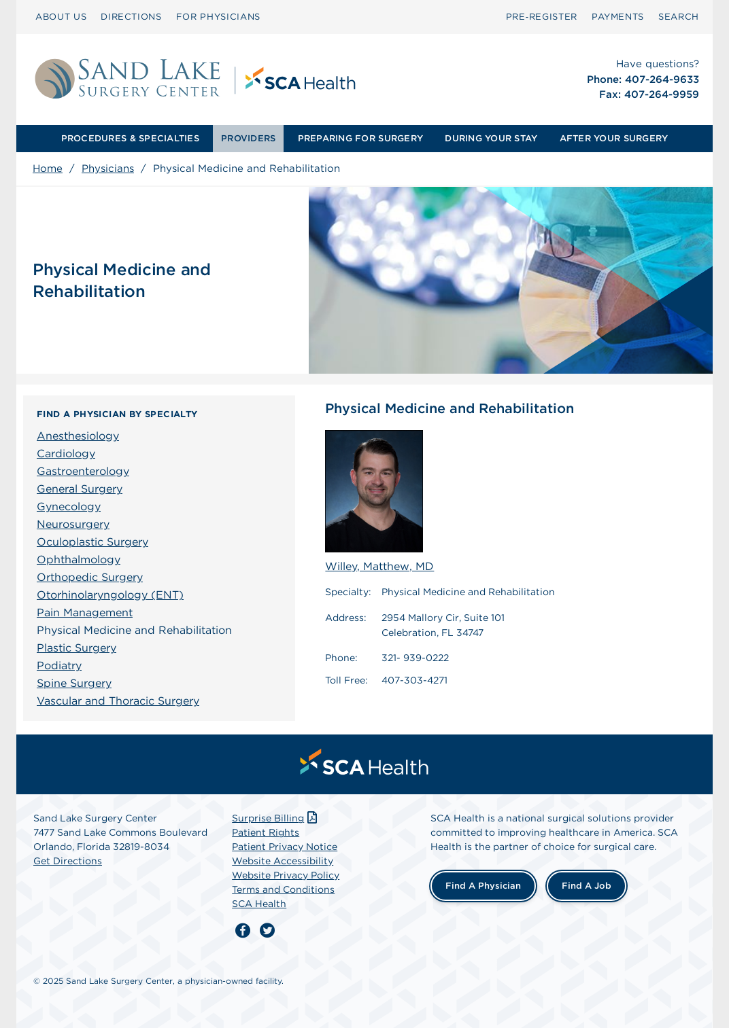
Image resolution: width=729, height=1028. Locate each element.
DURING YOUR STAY (491, 138)
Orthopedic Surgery (90, 577)
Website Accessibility (282, 860)
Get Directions (67, 860)
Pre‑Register (541, 17)
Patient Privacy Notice (284, 846)
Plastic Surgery (76, 647)
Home (48, 168)
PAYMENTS (618, 17)
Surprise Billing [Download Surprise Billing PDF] (276, 818)
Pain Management (85, 612)
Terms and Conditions (283, 889)
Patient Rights (265, 832)
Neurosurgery (73, 524)
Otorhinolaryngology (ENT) (110, 594)
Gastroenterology (83, 471)
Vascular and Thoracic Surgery (118, 700)
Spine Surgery (74, 683)
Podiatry (59, 665)
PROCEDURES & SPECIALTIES (130, 138)
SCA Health (259, 903)
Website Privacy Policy (285, 875)
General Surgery (79, 488)
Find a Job (586, 886)
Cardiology (66, 453)
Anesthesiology (78, 435)
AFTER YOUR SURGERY (614, 138)
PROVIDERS (248, 138)
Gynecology (69, 506)
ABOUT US (60, 17)
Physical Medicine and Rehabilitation (134, 630)
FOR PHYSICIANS (218, 17)
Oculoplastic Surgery (92, 541)
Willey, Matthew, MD (379, 501)
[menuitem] (61, 17)
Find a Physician (483, 886)
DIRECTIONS (131, 17)
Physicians (108, 168)
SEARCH (678, 17)
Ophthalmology (78, 559)
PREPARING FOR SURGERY (360, 138)
